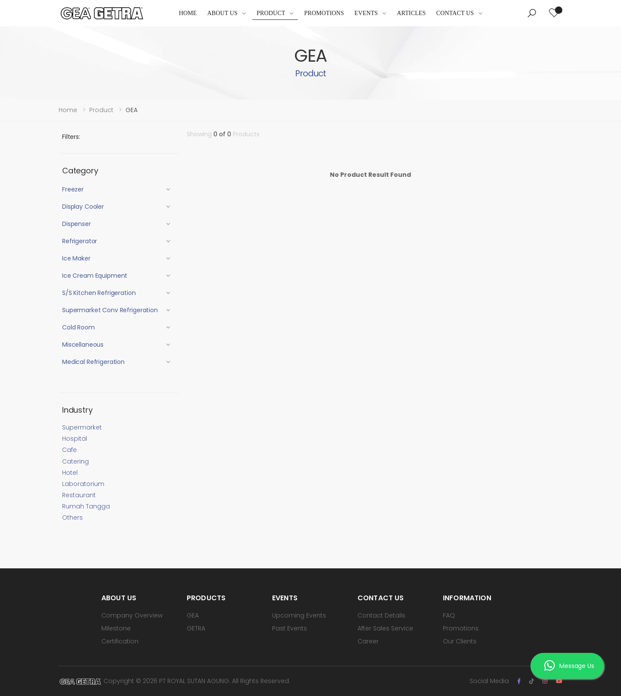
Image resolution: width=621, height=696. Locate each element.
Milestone (116, 628)
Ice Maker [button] (76, 258)
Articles (411, 13)
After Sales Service (385, 628)
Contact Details (381, 615)
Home (188, 13)
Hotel (70, 472)
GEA (193, 615)
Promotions (324, 13)
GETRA (196, 628)
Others (72, 517)
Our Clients (460, 641)
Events (366, 13)
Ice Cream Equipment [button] (94, 275)
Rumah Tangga (86, 506)
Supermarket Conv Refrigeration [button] (110, 310)
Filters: (71, 136)
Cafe (69, 449)
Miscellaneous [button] (83, 344)
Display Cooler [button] (83, 206)
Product (271, 13)
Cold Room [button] (78, 327)
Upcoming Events (299, 615)
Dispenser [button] (76, 223)
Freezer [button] (73, 189)
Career (368, 641)
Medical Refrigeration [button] (93, 361)
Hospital (74, 438)
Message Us (569, 666)
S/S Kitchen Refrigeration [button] (99, 292)
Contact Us (455, 13)
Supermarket (82, 427)
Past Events (289, 628)
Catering (75, 461)
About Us (222, 13)
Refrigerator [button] (79, 241)
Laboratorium (83, 484)
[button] (532, 13)
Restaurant (79, 495)
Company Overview (132, 615)
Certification (119, 641)
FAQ (449, 615)
